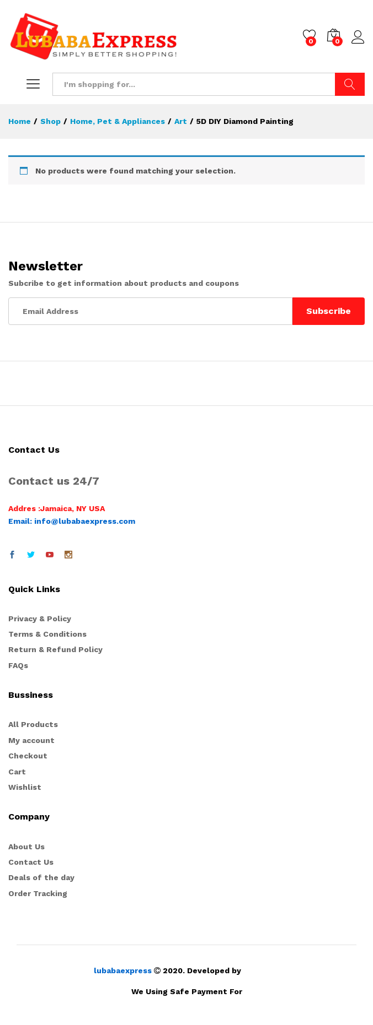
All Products (33, 724)
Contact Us (31, 862)
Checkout (27, 755)
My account (31, 740)
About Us (26, 846)
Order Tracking (37, 893)
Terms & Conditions (47, 634)
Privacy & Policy (39, 618)
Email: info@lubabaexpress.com (71, 521)
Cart (17, 771)
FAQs (18, 665)
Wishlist (24, 787)
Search (350, 84)
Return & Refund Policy (55, 649)
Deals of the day (41, 877)
